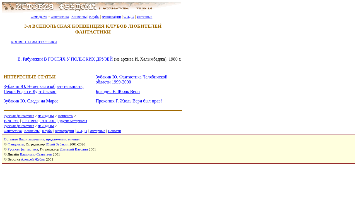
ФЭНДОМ (39, 17)
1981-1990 (29, 121)
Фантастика (60, 17)
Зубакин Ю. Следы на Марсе (31, 101)
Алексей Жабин (33, 159)
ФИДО (129, 17)
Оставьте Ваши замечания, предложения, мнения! (42, 139)
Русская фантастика (19, 116)
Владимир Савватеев (36, 154)
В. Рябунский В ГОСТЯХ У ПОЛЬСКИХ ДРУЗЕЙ (66, 59)
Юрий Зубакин (57, 144)
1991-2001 (48, 121)
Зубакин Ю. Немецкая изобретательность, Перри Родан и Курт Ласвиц (43, 89)
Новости (114, 131)
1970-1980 (11, 121)
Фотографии (111, 17)
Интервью (144, 17)
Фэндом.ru (16, 144)
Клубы (94, 17)
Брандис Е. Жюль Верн (118, 91)
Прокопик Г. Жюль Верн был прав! (129, 101)
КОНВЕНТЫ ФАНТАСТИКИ (34, 42)
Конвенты (79, 17)
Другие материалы (72, 121)
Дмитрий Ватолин (74, 149)
